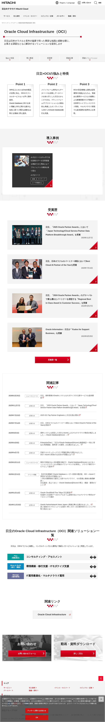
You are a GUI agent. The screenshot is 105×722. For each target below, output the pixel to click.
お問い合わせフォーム (27, 654)
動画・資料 (72, 16)
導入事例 (16, 16)
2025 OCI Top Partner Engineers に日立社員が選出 (59, 415)
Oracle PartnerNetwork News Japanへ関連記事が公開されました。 (65, 505)
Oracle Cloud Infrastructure (52, 614)
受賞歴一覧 (52, 360)
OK (37, 718)
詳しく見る (78, 654)
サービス (7, 16)
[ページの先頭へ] (100, 678)
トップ (6, 683)
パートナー (13, 22)
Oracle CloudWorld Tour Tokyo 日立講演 (55, 493)
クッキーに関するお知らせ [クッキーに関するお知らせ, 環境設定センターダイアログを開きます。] (36, 711)
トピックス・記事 (47, 16)
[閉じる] (101, 700)
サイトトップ (5, 22)
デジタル (7, 696)
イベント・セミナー (30, 16)
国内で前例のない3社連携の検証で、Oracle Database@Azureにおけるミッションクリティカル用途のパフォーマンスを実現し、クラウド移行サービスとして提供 (68, 464)
